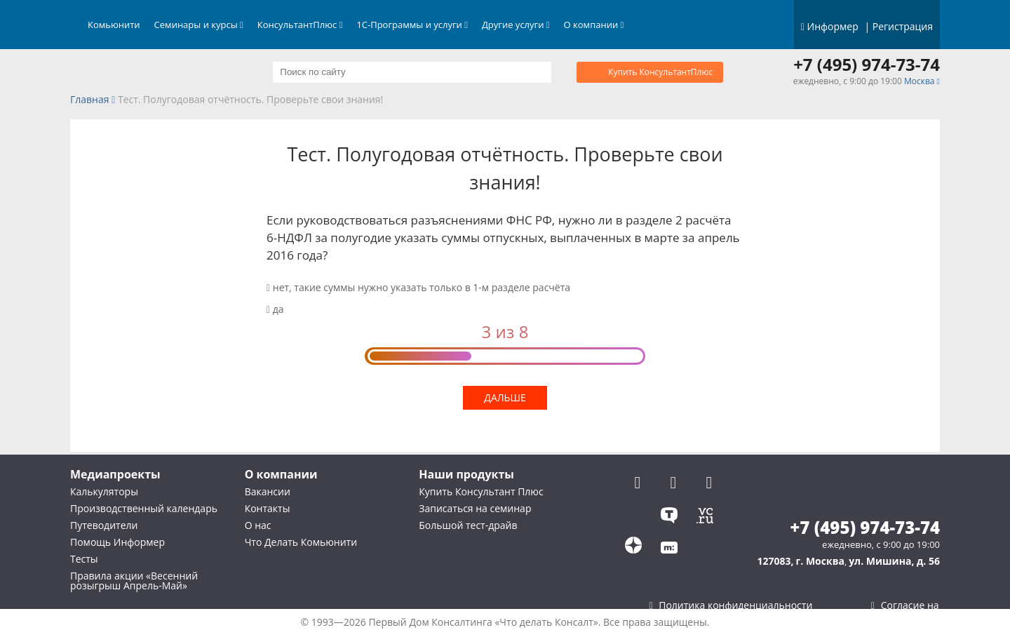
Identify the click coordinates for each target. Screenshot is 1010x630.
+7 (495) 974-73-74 (866, 64)
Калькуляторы (104, 491)
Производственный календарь (143, 508)
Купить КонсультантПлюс (660, 72)
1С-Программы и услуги (412, 24)
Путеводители (103, 525)
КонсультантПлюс (300, 24)
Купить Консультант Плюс (481, 491)
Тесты (84, 558)
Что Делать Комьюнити (301, 542)
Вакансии (267, 491)
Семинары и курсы (198, 24)
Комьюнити (114, 24)
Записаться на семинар (475, 508)
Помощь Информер (117, 542)
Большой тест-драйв (468, 525)
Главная (89, 100)
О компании (594, 24)
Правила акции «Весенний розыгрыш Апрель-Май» (134, 580)
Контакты (267, 508)
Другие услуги (516, 24)
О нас (258, 525)
